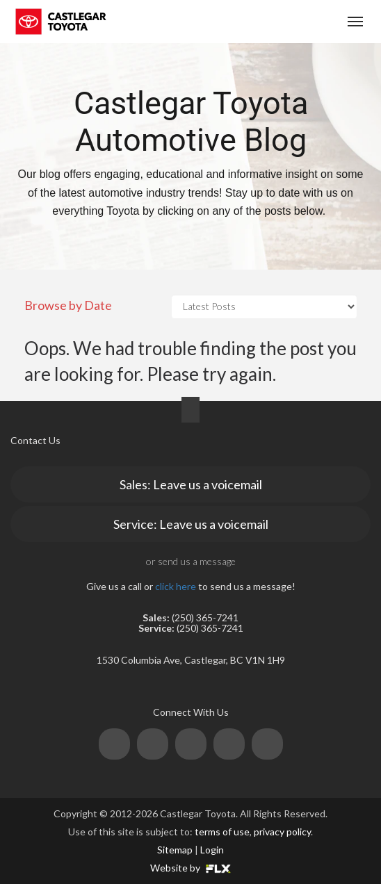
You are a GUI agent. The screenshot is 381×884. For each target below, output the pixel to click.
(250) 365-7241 (275, 22)
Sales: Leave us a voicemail (191, 484)
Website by (190, 868)
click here (175, 586)
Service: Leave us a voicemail (190, 524)
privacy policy (282, 831)
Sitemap (175, 850)
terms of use (222, 831)
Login (212, 850)
